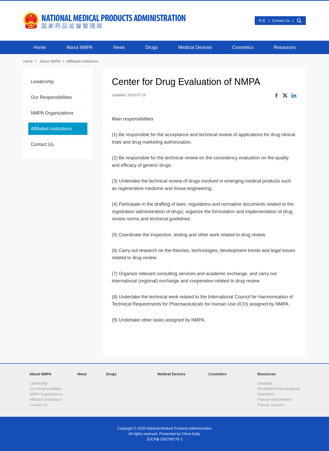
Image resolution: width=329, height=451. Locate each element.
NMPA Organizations (52, 113)
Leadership (42, 81)
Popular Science (270, 405)
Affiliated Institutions (82, 61)
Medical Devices (171, 374)
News (82, 374)
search (299, 20)
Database (265, 383)
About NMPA (50, 61)
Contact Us (281, 21)
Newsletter (265, 394)
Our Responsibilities (51, 97)
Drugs (111, 374)
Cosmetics (217, 374)
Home (28, 61)
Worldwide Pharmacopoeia (278, 389)
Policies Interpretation (274, 399)
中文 (262, 21)
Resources (266, 374)
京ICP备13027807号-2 (164, 439)
